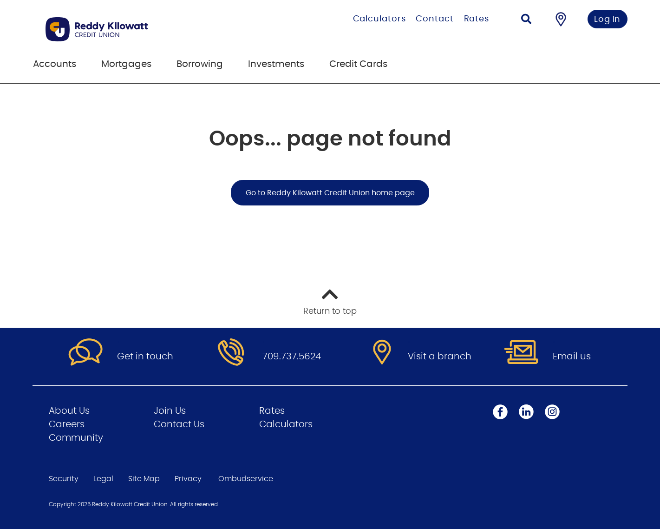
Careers (67, 424)
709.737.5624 (291, 356)
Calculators (379, 19)
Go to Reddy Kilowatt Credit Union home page (330, 193)
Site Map (144, 479)
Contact (434, 19)
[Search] (526, 20)
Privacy (188, 479)
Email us (572, 356)
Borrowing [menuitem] (199, 64)
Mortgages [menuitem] (126, 64)
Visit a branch (439, 356)
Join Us (170, 411)
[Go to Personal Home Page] (143, 29)
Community (76, 438)
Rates (477, 19)
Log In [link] (607, 19)
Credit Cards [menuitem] (358, 64)
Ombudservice (245, 479)
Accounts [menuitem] (54, 64)
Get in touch (145, 356)
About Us (69, 411)
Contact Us (179, 424)
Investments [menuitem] (276, 64)
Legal (103, 479)
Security (63, 479)
